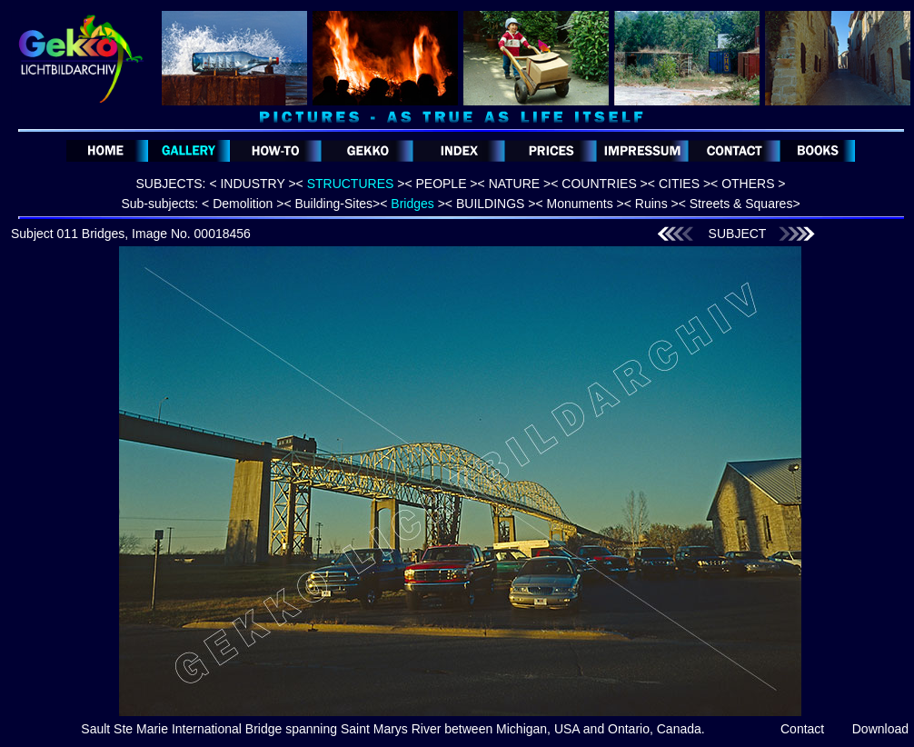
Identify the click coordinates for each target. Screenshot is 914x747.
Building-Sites (333, 203)
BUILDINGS (490, 203)
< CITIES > (679, 183)
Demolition (243, 203)
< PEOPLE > (440, 183)
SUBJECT (738, 233)
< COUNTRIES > (599, 183)
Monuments (580, 203)
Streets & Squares (741, 203)
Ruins (651, 203)
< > (350, 183)
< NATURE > (514, 183)
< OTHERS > (747, 183)
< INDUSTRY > (252, 183)
